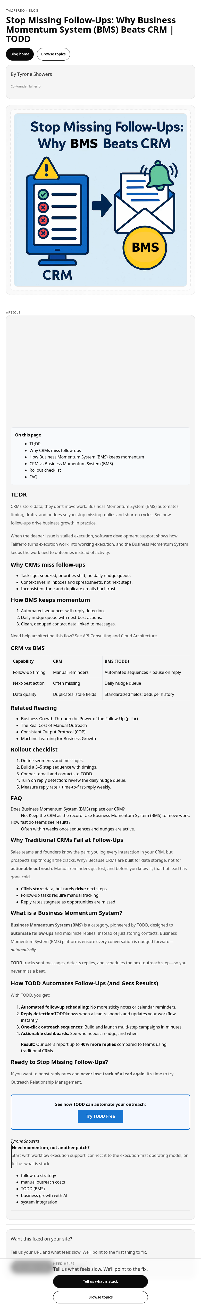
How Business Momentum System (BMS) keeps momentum (87, 457)
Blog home (19, 54)
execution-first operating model (150, 1155)
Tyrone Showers (34, 74)
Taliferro (15, 10)
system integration (39, 1202)
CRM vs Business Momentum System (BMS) (71, 463)
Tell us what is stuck (100, 1281)
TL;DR (35, 444)
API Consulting (97, 636)
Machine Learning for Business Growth (58, 738)
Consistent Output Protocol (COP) (53, 732)
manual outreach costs (43, 1182)
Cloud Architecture (139, 636)
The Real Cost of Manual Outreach (54, 725)
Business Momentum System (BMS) (122, 506)
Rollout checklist (45, 470)
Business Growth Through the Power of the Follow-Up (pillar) (79, 718)
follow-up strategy (38, 1175)
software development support (125, 536)
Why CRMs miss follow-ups (55, 450)
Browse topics (53, 54)
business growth (59, 523)
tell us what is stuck (30, 1163)
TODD (142, 925)
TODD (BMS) (33, 1189)
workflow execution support (58, 1155)
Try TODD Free (100, 1116)
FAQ (33, 477)
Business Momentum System (160, 544)
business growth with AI (44, 1195)
